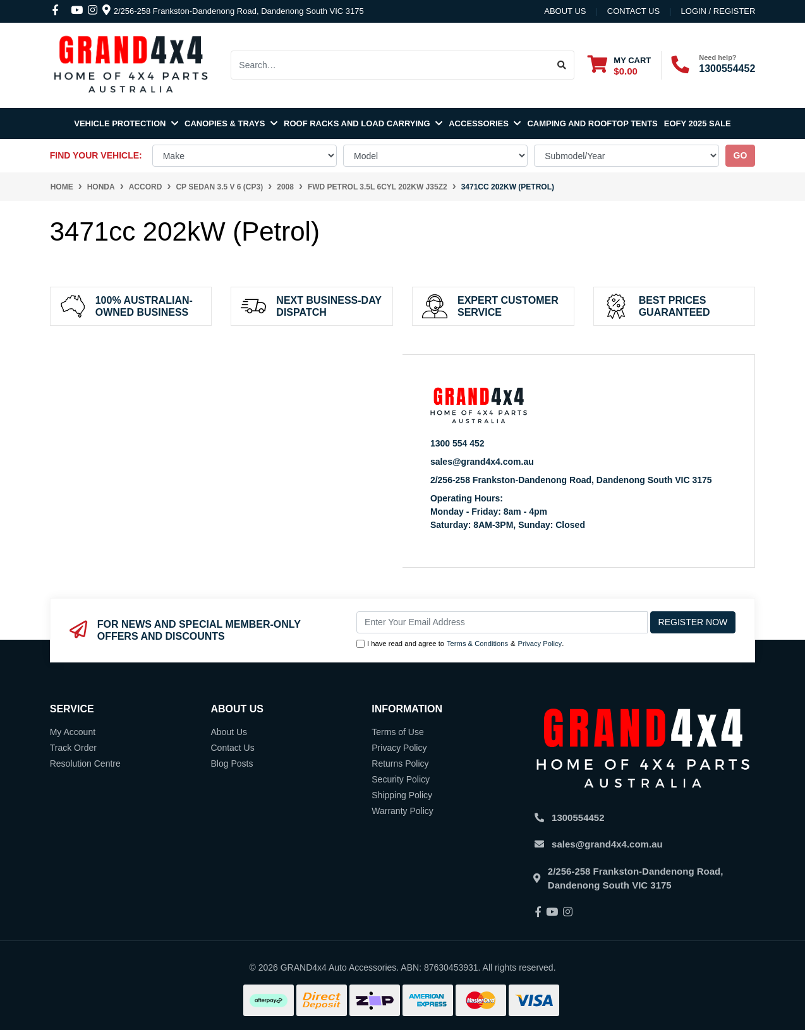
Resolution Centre (85, 763)
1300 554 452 (457, 443)
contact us (633, 11)
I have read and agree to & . (460, 643)
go (741, 155)
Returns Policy (400, 763)
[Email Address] (502, 622)
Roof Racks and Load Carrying (363, 123)
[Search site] (562, 65)
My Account (72, 732)
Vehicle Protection (126, 123)
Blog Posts (231, 763)
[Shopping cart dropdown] (619, 65)
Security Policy (401, 779)
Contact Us (232, 748)
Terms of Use (397, 732)
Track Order (73, 748)
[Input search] (390, 65)
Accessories (485, 123)
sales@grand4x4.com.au (482, 462)
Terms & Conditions (477, 643)
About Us (565, 11)
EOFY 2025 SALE (697, 123)
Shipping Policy (402, 795)
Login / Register (718, 11)
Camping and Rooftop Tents (592, 123)
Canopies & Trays (231, 123)
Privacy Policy (540, 643)
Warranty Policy (402, 811)
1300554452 (727, 68)
